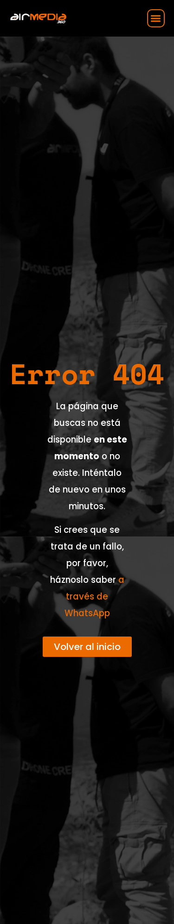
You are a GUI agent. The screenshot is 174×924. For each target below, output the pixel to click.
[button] (156, 18)
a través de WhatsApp (94, 596)
